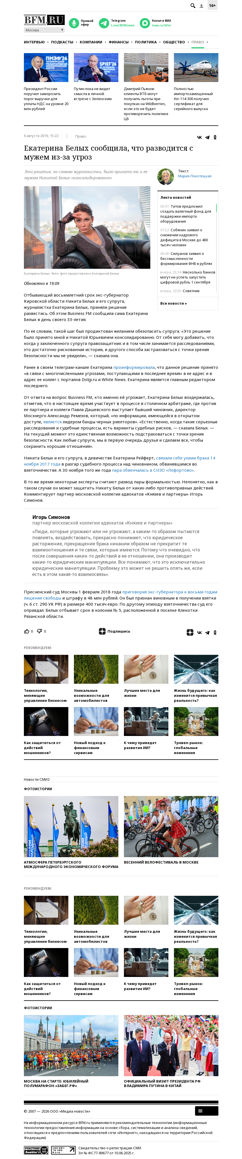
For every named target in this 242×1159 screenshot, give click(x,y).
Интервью (34, 41)
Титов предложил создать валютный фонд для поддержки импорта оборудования (185, 214)
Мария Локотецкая (194, 175)
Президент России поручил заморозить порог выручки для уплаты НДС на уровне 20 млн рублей (46, 98)
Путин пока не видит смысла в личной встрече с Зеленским (93, 93)
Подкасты (62, 41)
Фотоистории (38, 789)
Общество (174, 41)
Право (197, 41)
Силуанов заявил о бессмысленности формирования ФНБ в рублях (186, 258)
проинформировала (134, 367)
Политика (146, 41)
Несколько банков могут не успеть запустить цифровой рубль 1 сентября (187, 277)
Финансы (119, 41)
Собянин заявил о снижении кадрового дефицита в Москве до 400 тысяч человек (184, 237)
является (52, 421)
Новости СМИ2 (36, 779)
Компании (91, 41)
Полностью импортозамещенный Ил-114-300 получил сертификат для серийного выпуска (193, 98)
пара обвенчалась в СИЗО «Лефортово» (153, 470)
